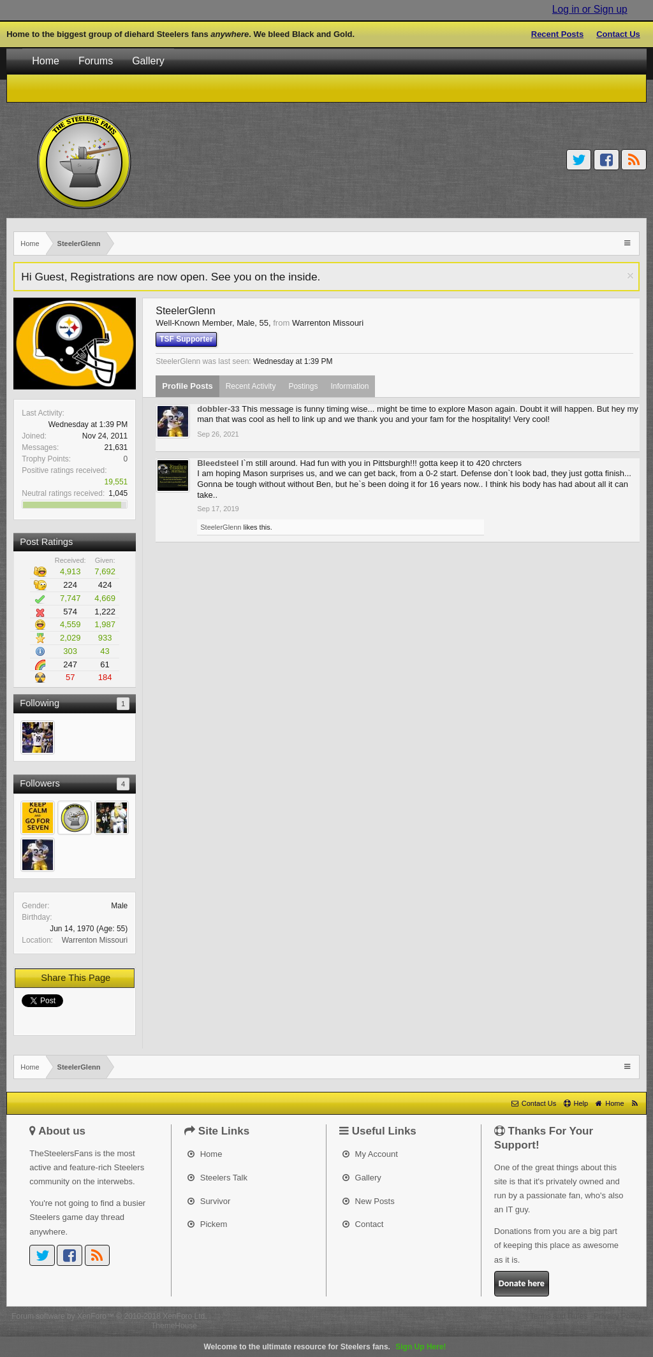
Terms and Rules (558, 1316)
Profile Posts (187, 386)
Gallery (148, 60)
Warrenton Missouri (95, 940)
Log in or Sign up (589, 9)
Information (349, 386)
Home (45, 60)
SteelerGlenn (220, 527)
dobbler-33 (218, 409)
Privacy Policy (618, 1316)
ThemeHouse (174, 1325)
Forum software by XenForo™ (109, 1316)
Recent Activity (251, 386)
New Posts (368, 1201)
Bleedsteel (217, 463)
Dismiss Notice (630, 275)
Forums (95, 60)
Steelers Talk (217, 1177)
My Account (370, 1154)
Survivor (208, 1201)
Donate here (522, 1283)
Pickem (207, 1224)
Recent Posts (557, 34)
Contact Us (618, 34)
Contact (362, 1224)
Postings (303, 386)
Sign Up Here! (420, 1346)
